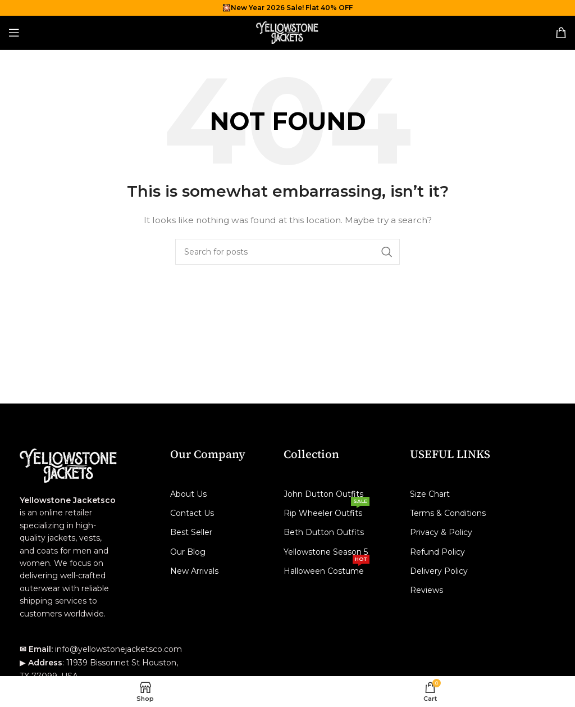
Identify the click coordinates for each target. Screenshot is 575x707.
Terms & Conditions (448, 513)
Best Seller (191, 532)
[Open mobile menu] (14, 32)
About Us (188, 494)
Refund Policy (437, 552)
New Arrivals (194, 571)
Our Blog (188, 552)
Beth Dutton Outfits (324, 532)
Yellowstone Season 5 (326, 552)
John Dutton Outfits (323, 494)
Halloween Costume (326, 568)
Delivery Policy (439, 571)
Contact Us (192, 513)
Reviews (426, 590)
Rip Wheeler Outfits (326, 511)
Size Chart (430, 494)
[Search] (287, 252)
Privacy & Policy (441, 532)
